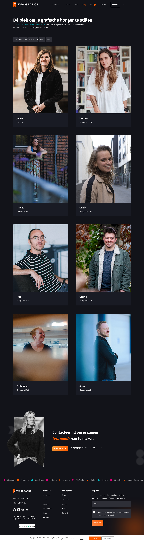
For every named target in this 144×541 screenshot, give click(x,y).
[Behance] (27, 509)
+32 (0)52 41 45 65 (19, 503)
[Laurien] (103, 86)
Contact (115, 5)
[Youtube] (22, 509)
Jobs (93, 5)
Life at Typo (33, 40)
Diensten (55, 5)
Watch (48, 40)
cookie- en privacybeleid (114, 512)
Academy (46, 504)
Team (68, 5)
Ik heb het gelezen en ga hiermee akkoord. (113, 513)
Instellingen (107, 538)
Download (23, 40)
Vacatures (65, 504)
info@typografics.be (20, 498)
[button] (126, 4)
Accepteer (95, 538)
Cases (76, 5)
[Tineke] (40, 175)
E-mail (95, 503)
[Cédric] (103, 264)
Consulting (46, 495)
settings (82, 539)
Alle (15, 40)
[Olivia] (103, 175)
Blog (84, 5)
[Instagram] (14, 509)
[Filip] (40, 264)
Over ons (103, 5)
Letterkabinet (48, 509)
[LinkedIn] (18, 509)
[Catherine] (40, 354)
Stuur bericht (58, 448)
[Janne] (40, 86)
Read (42, 40)
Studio (45, 500)
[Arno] (103, 354)
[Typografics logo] (25, 4)
